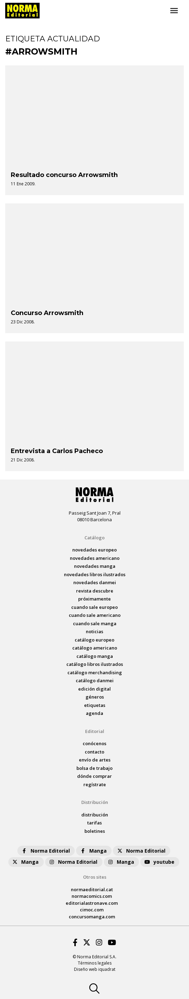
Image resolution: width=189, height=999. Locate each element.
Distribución (94, 802)
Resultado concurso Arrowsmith (64, 175)
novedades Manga (94, 566)
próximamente (94, 599)
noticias (94, 631)
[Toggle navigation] (174, 11)
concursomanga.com (92, 916)
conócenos (94, 743)
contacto (94, 752)
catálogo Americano (94, 648)
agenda (94, 713)
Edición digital (94, 689)
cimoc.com (92, 910)
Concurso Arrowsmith (47, 313)
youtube (159, 862)
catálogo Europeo (94, 640)
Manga (93, 850)
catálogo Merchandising (94, 672)
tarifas (94, 823)
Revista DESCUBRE (94, 591)
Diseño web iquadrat (94, 969)
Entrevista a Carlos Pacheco (57, 451)
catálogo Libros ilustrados (94, 664)
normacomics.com (92, 896)
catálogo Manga (94, 656)
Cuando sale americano (95, 615)
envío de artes (94, 760)
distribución (94, 815)
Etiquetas (94, 705)
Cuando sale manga (94, 623)
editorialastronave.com (92, 903)
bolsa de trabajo (94, 768)
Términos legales (95, 963)
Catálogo (94, 537)
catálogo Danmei (95, 680)
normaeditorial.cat (92, 889)
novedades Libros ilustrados (94, 574)
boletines (94, 831)
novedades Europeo (94, 550)
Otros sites (94, 877)
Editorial (94, 731)
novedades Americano (95, 558)
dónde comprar (94, 776)
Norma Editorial (45, 850)
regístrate (94, 784)
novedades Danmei (94, 582)
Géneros (94, 697)
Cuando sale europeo (94, 607)
